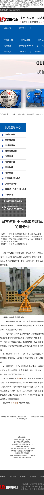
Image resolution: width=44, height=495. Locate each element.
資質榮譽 (33, 476)
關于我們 (22, 28)
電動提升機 (10, 162)
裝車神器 (9, 167)
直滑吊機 (9, 156)
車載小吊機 (8, 40)
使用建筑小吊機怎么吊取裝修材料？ (22, 451)
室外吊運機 (10, 145)
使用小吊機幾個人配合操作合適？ (17, 417)
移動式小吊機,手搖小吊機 (15, 189)
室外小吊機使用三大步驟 (22, 440)
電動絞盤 (7, 46)
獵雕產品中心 (13, 127)
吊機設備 (9, 195)
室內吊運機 (25, 40)
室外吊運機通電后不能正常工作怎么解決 (22, 448)
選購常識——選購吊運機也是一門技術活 (22, 455)
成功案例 (22, 52)
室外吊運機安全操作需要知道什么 (22, 444)
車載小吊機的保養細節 (22, 453)
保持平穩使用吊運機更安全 (22, 442)
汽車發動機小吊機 (26, 46)
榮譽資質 (7, 52)
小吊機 (13, 114)
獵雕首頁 (7, 28)
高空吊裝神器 (11, 184)
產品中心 (23, 476)
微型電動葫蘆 (11, 151)
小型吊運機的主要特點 (22, 446)
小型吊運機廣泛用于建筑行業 (22, 457)
